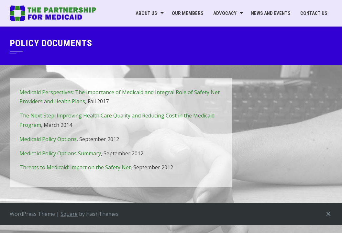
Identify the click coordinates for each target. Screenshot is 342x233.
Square (69, 213)
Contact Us (313, 13)
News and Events (271, 13)
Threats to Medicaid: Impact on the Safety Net (75, 167)
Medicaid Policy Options (48, 139)
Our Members (188, 13)
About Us (146, 13)
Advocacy (225, 13)
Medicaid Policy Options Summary (60, 153)
